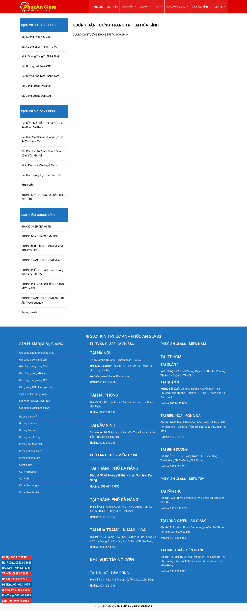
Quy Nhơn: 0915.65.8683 (16, 590)
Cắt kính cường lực (30, 485)
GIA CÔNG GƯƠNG (177, 6)
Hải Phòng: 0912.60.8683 (17, 562)
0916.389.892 (107, 517)
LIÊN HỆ (220, 6)
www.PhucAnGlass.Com (115, 376)
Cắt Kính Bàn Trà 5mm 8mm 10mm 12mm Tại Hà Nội (41, 153)
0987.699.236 (107, 412)
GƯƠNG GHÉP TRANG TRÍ (36, 226)
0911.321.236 (107, 585)
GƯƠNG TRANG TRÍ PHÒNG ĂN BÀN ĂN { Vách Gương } (42, 300)
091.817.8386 (107, 382)
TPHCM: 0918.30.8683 (15, 573)
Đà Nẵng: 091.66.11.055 (16, 584)
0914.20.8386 (178, 537)
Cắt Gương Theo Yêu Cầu (35, 36)
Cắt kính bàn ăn (28, 471)
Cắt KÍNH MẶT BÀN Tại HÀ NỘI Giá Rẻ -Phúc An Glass (42, 125)
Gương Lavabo (29, 312)
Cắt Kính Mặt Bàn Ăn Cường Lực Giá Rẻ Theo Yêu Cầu (42, 139)
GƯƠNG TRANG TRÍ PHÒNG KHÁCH (42, 260)
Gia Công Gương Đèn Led (36, 95)
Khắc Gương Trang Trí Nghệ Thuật (40, 56)
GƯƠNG (145, 6)
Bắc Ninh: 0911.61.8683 (16, 568)
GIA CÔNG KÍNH (201, 6)
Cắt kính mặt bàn (29, 492)
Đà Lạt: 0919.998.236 (14, 579)
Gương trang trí (28, 416)
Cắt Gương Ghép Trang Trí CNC (39, 46)
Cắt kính (24, 478)
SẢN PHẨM (128, 6)
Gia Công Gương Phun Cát (36, 85)
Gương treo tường (29, 437)
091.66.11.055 (107, 547)
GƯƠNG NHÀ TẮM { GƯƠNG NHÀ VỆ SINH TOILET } (42, 248)
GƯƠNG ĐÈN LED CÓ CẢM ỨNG (39, 236)
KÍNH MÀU (27, 185)
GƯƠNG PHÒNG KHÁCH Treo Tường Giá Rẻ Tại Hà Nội (42, 272)
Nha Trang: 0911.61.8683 (16, 595)
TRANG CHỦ (97, 6)
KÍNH (159, 6)
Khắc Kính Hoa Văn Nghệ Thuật (39, 165)
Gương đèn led (28, 430)
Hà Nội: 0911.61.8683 (14, 557)
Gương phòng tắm (29, 458)
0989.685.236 (178, 437)
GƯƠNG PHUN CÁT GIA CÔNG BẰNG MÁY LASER (42, 286)
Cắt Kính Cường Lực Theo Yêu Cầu (41, 175)
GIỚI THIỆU (112, 6)
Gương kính (25, 464)
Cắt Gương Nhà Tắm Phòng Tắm (40, 76)
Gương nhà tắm (28, 423)
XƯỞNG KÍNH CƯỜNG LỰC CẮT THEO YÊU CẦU (43, 197)
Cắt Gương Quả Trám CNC (36, 66)
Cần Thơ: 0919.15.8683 (15, 600)
